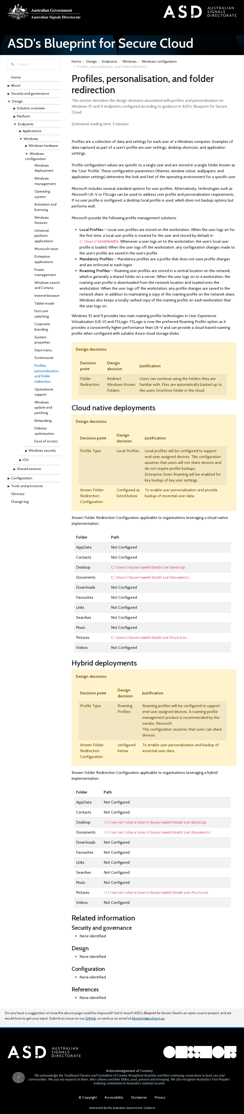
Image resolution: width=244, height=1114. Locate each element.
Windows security (42, 450)
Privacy (160, 1097)
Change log (20, 501)
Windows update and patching (43, 407)
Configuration (21, 478)
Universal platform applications (43, 235)
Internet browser (46, 295)
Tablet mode (44, 303)
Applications (32, 131)
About (15, 85)
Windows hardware (43, 145)
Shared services (29, 469)
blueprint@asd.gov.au (148, 1018)
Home (16, 77)
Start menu (43, 350)
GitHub (90, 1018)
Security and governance (30, 93)
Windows (31, 139)
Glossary (17, 494)
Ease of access (46, 441)
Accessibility (114, 1097)
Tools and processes (27, 486)
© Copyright (88, 1097)
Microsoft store (46, 249)
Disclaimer (139, 1097)
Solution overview (30, 108)
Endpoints (25, 124)
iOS (26, 460)
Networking (43, 420)
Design (17, 101)
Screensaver (44, 358)
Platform (23, 116)
